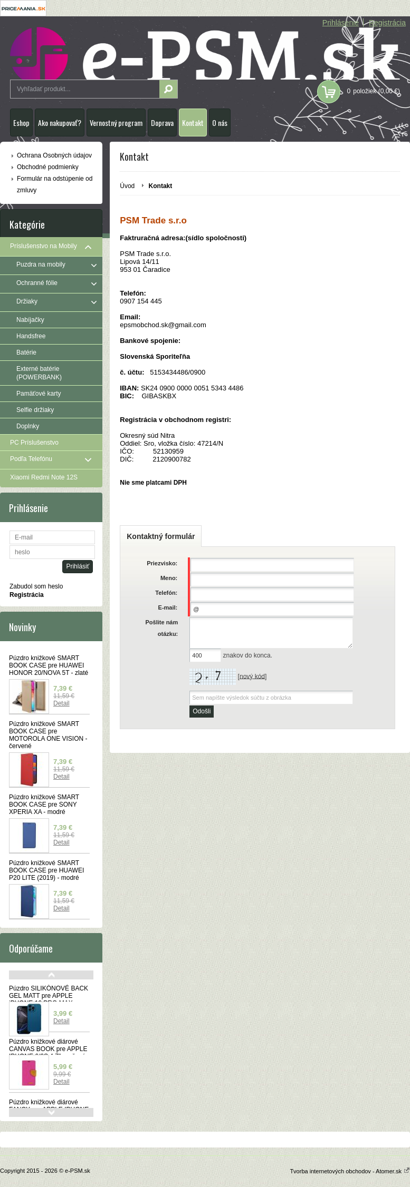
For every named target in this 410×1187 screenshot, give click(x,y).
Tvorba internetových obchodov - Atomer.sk (350, 1171)
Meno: (168, 578)
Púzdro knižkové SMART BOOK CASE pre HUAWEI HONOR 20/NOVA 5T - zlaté (48, 665)
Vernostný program (116, 122)
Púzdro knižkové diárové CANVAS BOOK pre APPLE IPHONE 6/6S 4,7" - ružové (48, 1049)
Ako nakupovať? (59, 122)
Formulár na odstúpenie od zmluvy (54, 184)
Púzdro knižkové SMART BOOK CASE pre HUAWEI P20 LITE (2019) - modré (46, 870)
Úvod (127, 186)
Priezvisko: (162, 563)
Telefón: (166, 593)
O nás (219, 122)
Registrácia (387, 22)
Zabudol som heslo (36, 586)
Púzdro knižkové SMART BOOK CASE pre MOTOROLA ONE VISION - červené (48, 735)
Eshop (21, 122)
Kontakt (193, 122)
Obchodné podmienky (48, 167)
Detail (61, 703)
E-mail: (168, 607)
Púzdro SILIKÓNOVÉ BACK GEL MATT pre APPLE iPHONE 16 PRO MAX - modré (48, 999)
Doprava (162, 122)
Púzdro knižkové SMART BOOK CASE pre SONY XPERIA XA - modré (44, 804)
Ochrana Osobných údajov (54, 155)
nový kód (252, 676)
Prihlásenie (340, 22)
